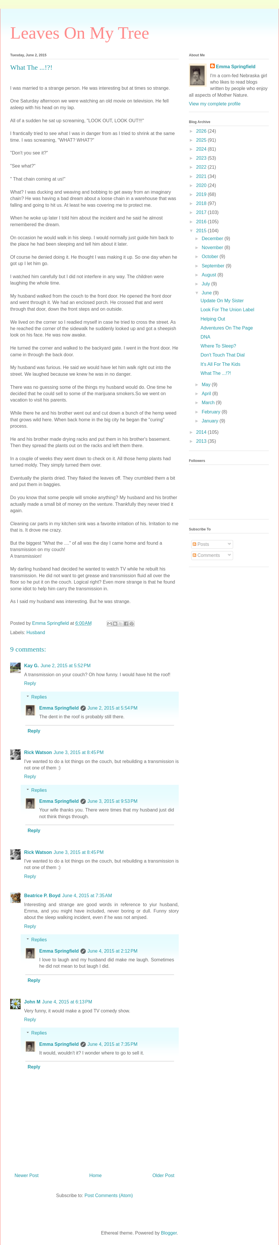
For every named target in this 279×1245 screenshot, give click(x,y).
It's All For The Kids (220, 364)
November (213, 247)
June (207, 292)
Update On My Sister (222, 300)
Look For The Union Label (227, 309)
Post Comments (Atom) (109, 1195)
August (209, 274)
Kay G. (31, 665)
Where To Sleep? (218, 345)
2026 (202, 131)
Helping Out (213, 318)
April (207, 393)
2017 (202, 212)
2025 (202, 140)
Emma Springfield (59, 708)
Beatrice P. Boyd (42, 895)
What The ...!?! (216, 373)
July (206, 283)
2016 (202, 221)
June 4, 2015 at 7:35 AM (87, 895)
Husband (35, 632)
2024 (202, 149)
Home (95, 1175)
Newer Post (27, 1175)
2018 (202, 203)
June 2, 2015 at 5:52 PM (66, 665)
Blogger (169, 1232)
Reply (30, 683)
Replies (39, 697)
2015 (202, 230)
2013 (202, 441)
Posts (201, 544)
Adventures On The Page (227, 327)
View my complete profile (215, 103)
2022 (202, 167)
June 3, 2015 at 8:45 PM (78, 752)
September (214, 265)
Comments (206, 555)
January (210, 420)
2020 (202, 185)
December (213, 238)
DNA (205, 336)
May (207, 384)
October (210, 256)
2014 (202, 432)
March (209, 402)
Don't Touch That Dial (223, 354)
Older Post (163, 1175)
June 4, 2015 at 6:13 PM (67, 1001)
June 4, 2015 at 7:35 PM (112, 1044)
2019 (202, 194)
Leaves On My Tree (79, 32)
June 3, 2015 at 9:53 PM (112, 801)
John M (32, 1001)
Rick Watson (38, 752)
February (211, 411)
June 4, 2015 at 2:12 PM (112, 951)
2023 (202, 158)
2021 (202, 176)
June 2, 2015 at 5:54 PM (112, 708)
